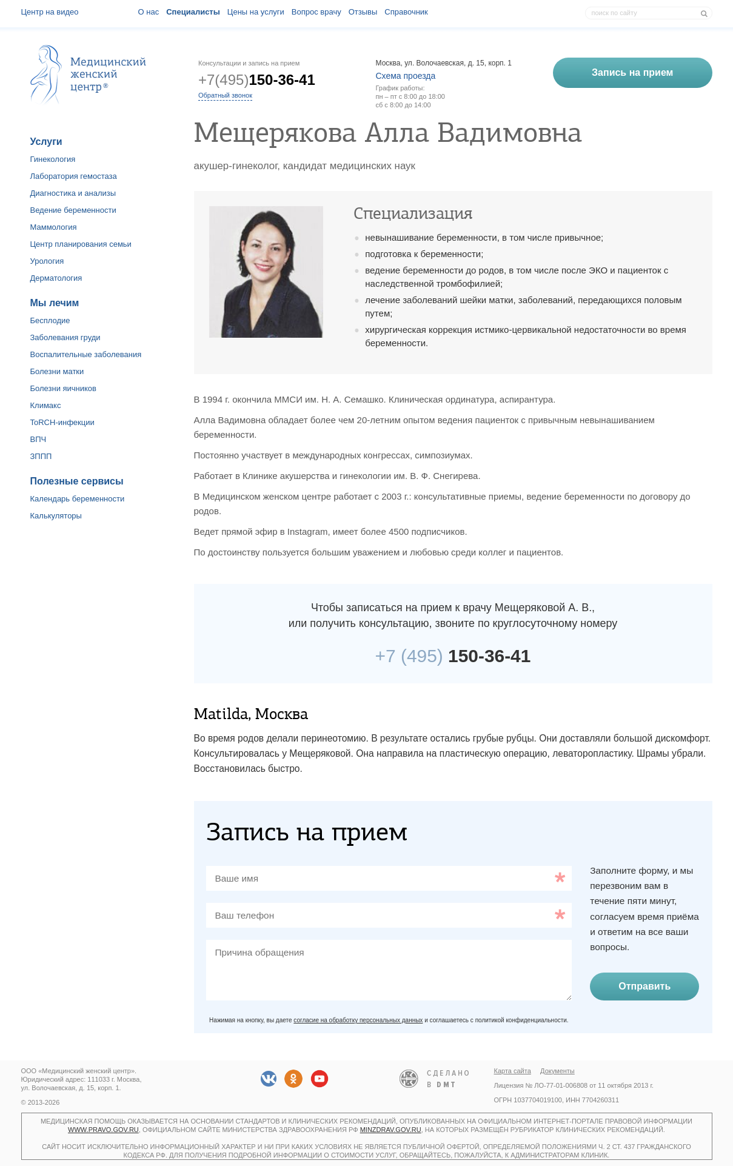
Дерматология (56, 278)
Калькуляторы (56, 515)
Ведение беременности (73, 210)
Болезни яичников (63, 388)
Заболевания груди (65, 337)
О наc (148, 11)
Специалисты (193, 11)
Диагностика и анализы (73, 193)
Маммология (53, 227)
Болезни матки (57, 371)
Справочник (406, 11)
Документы (557, 1070)
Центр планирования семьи (81, 244)
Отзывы (363, 11)
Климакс (45, 405)
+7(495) (256, 80)
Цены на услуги (255, 11)
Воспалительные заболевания (86, 354)
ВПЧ (38, 439)
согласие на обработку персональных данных (358, 1020)
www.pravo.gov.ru (103, 1129)
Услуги (46, 141)
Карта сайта (512, 1070)
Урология (47, 261)
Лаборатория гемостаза (73, 176)
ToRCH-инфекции (62, 422)
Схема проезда (406, 76)
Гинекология (53, 159)
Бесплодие (50, 320)
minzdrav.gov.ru (390, 1129)
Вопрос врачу (316, 11)
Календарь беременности (77, 498)
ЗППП (41, 456)
